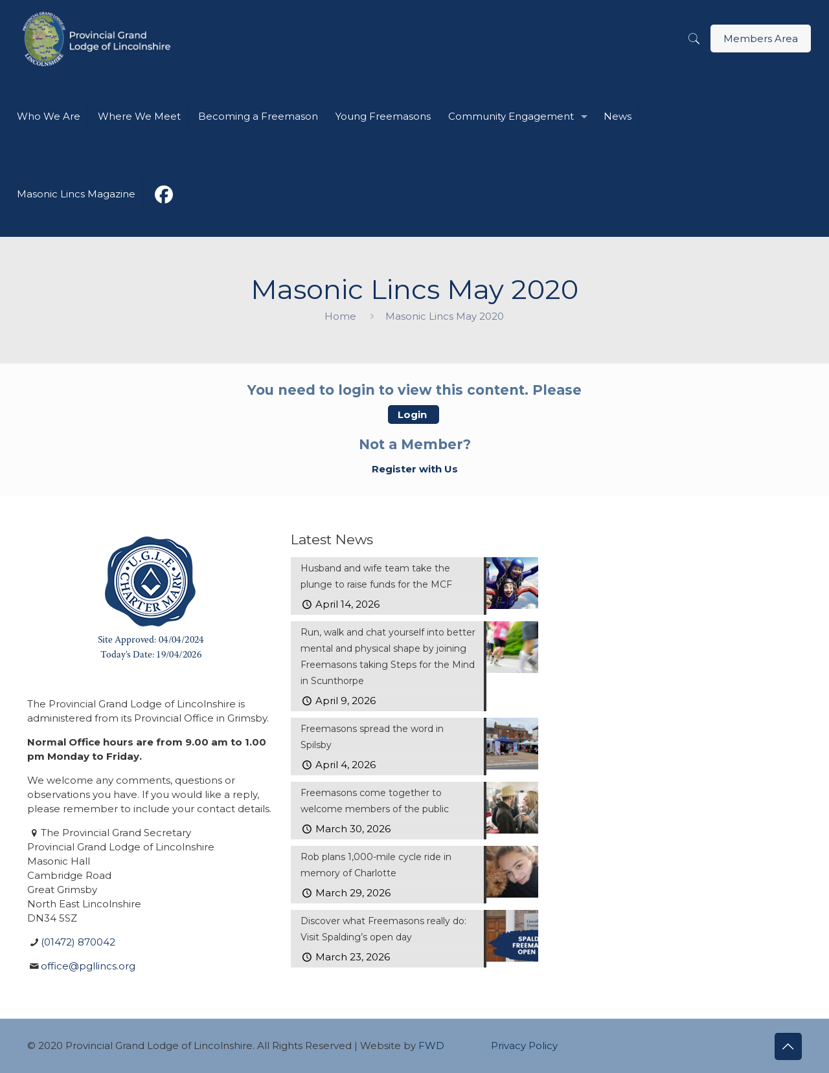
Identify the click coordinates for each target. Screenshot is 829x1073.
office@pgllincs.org (88, 966)
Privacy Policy (524, 1045)
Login (413, 414)
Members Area (760, 38)
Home (340, 316)
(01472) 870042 (78, 942)
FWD (431, 1045)
